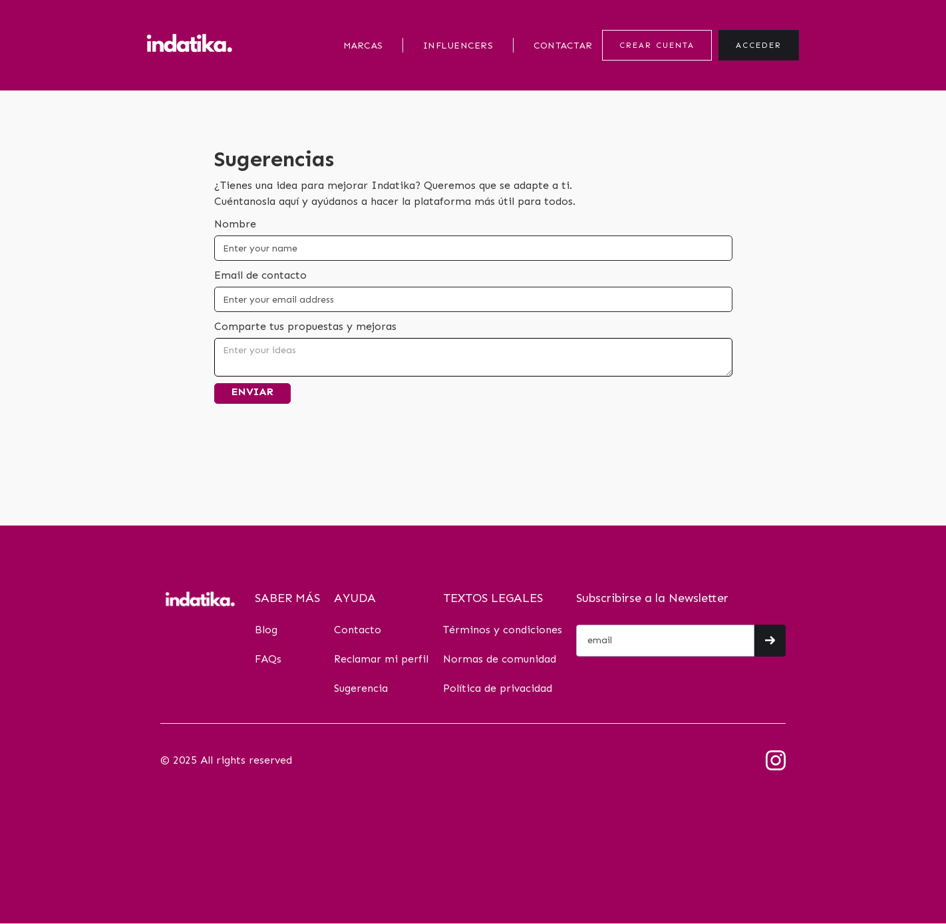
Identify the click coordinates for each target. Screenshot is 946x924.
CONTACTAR (563, 45)
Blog (266, 629)
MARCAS (363, 45)
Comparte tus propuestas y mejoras (305, 326)
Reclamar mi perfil (381, 659)
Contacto (357, 629)
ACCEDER (759, 45)
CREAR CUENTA (657, 45)
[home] (189, 45)
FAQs (268, 659)
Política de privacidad (497, 688)
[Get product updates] (665, 641)
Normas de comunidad (499, 659)
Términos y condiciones (502, 629)
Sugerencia (361, 688)
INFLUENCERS (458, 45)
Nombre (235, 224)
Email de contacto (260, 275)
